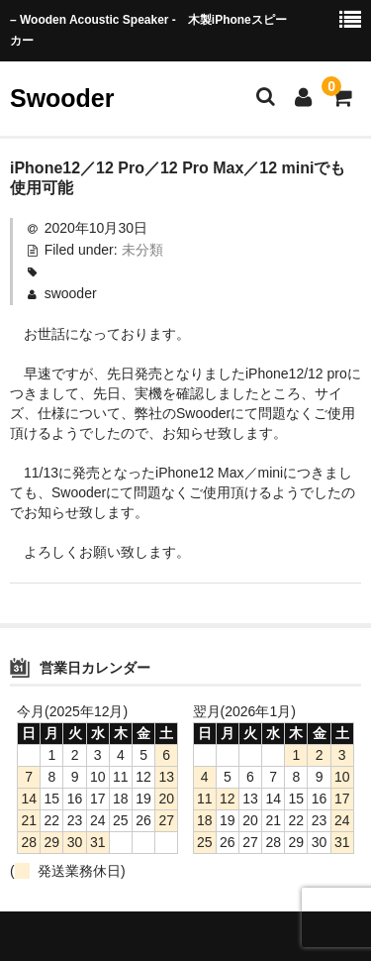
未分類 (142, 250)
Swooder (62, 98)
